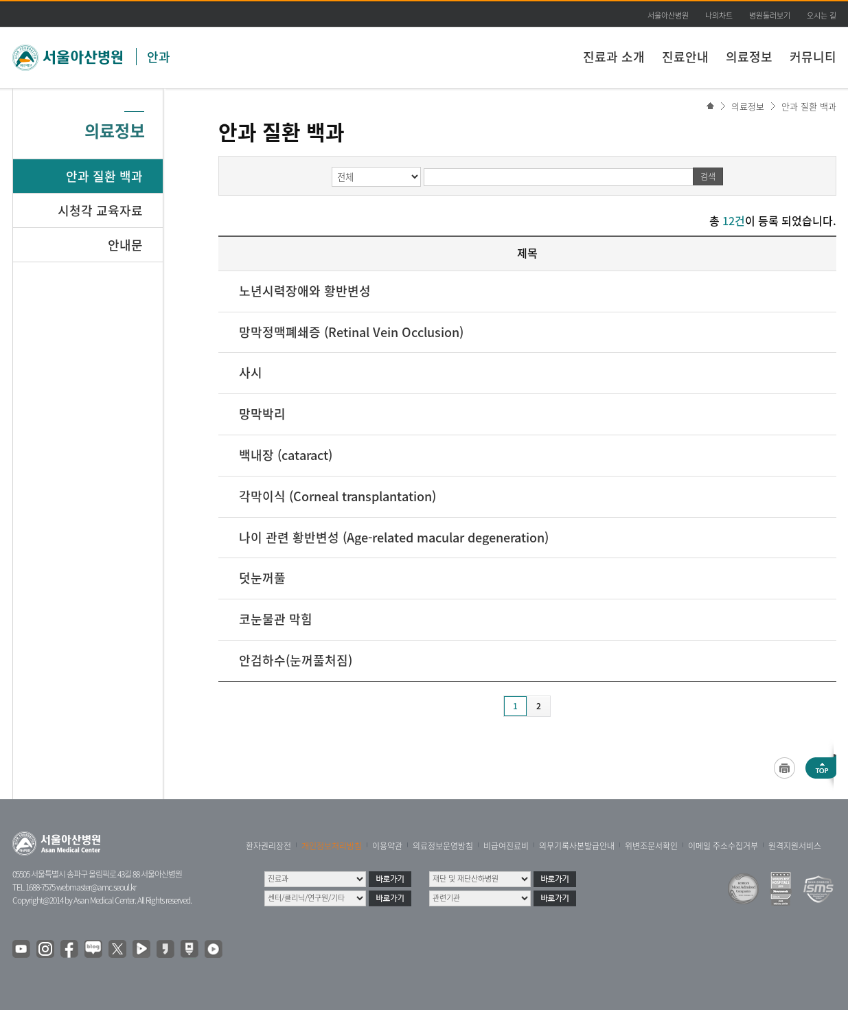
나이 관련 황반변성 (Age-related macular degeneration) (394, 537)
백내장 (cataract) (285, 455)
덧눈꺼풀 (262, 578)
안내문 (125, 245)
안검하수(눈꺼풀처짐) (295, 660)
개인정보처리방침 (331, 846)
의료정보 (749, 56)
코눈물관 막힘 (275, 619)
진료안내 (685, 56)
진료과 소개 (614, 56)
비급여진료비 (506, 846)
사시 (250, 372)
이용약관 (387, 846)
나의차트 (719, 15)
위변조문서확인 (651, 846)
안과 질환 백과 (808, 106)
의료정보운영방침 (443, 846)
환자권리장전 (268, 846)
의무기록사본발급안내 (577, 846)
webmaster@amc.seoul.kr (96, 887)
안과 (158, 56)
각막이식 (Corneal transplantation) (337, 496)
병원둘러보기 (769, 15)
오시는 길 (821, 15)
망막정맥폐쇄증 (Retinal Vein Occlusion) (351, 332)
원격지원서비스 (794, 846)
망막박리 (262, 413)
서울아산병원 (668, 15)
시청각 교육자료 (100, 210)
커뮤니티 (813, 56)
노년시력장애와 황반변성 (305, 291)
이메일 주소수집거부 (723, 846)
